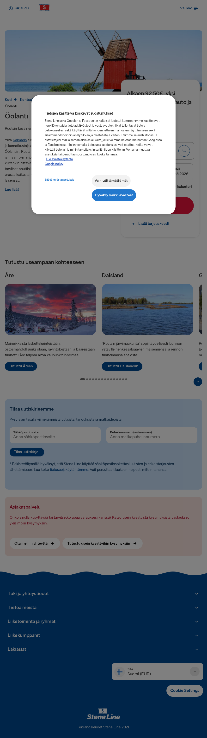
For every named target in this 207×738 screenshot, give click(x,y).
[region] (103, 154)
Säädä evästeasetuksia (59, 179)
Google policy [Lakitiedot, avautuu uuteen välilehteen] (54, 164)
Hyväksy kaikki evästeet (114, 195)
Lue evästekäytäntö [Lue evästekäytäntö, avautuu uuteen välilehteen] (59, 159)
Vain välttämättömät (111, 181)
